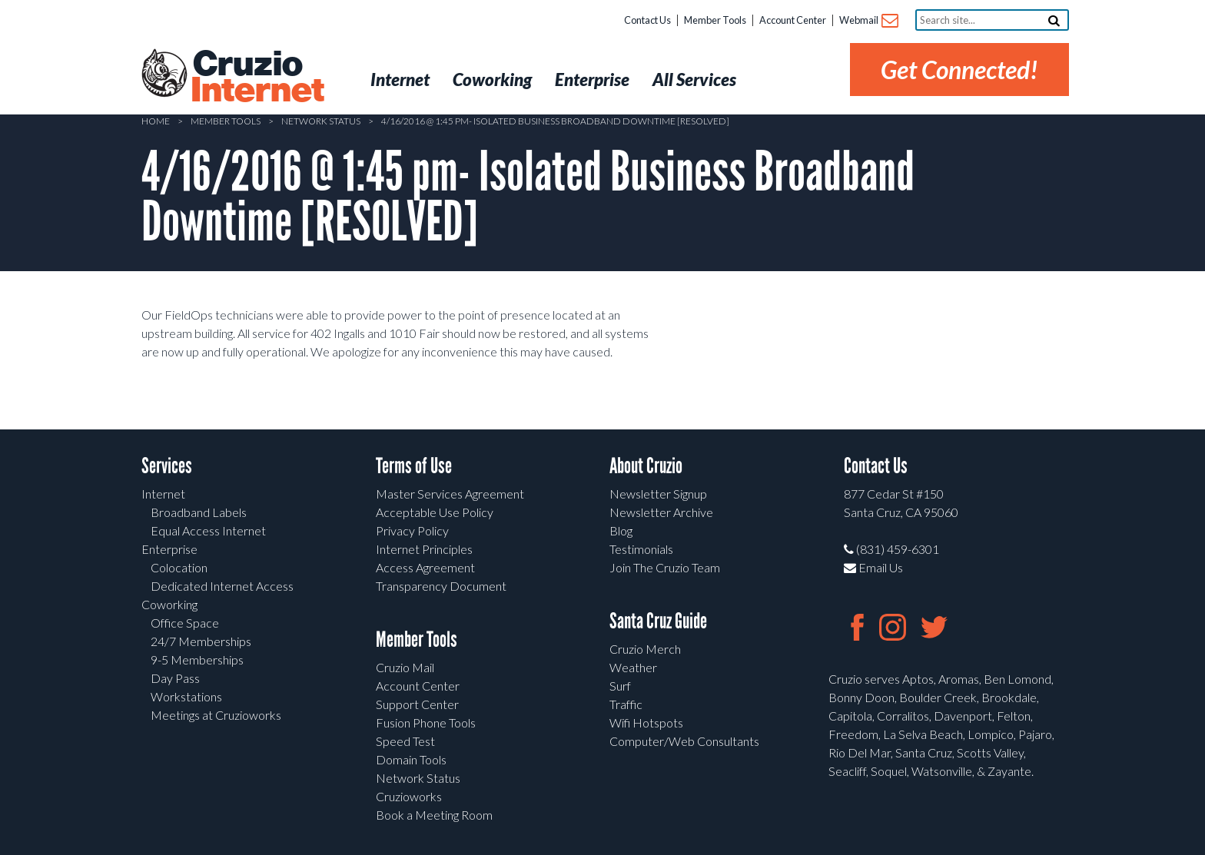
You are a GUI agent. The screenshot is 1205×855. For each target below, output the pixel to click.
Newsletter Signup (658, 493)
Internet (163, 493)
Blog (620, 530)
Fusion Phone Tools (426, 722)
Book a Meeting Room (434, 814)
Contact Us (647, 20)
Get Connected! (959, 70)
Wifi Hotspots (646, 722)
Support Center (417, 704)
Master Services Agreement (450, 493)
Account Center (792, 20)
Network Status (320, 121)
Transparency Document (441, 585)
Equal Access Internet (208, 530)
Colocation (179, 567)
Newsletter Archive (661, 512)
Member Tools (715, 20)
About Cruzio (645, 465)
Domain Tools (411, 759)
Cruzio (257, 77)
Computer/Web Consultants (684, 741)
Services (166, 465)
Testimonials (641, 549)
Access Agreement (425, 567)
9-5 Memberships (197, 659)
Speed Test (405, 741)
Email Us (873, 567)
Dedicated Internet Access (222, 585)
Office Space (185, 622)
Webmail (868, 21)
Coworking (169, 604)
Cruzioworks (409, 796)
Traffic (625, 704)
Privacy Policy (412, 530)
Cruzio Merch (645, 648)
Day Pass (175, 678)
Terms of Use (414, 465)
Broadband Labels (199, 512)
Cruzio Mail (405, 667)
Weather (633, 667)
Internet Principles (424, 549)
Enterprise (169, 549)
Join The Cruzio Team (664, 567)
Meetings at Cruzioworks (216, 715)
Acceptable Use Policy (434, 512)
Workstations (186, 696)
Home (155, 121)
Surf (620, 685)
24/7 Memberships (201, 641)
